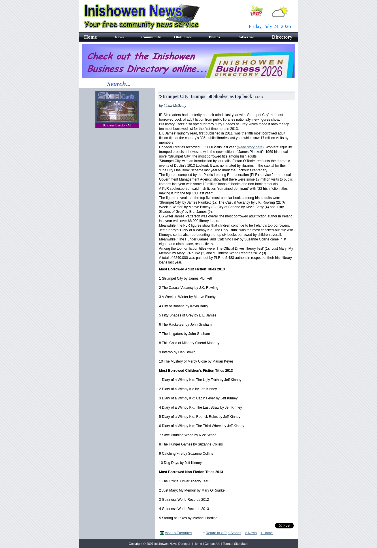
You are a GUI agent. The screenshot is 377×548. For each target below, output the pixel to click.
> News (251, 533)
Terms (227, 543)
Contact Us (212, 543)
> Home (267, 533)
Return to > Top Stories (223, 533)
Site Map (240, 543)
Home (198, 543)
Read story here (250, 147)
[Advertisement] (117, 225)
